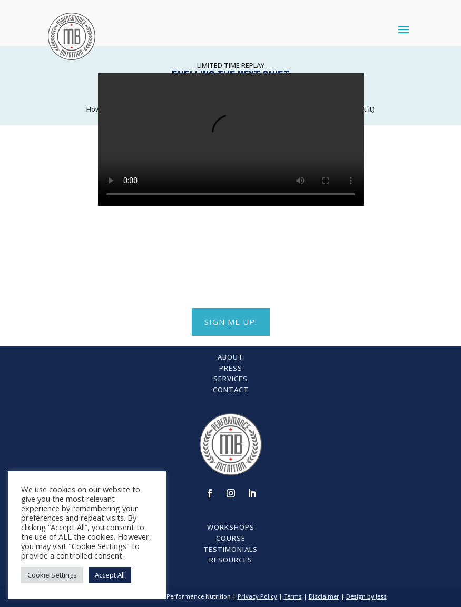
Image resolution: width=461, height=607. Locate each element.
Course (231, 538)
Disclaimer (324, 596)
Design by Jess (366, 596)
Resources (230, 559)
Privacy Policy (257, 596)
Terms (293, 596)
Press (230, 368)
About (230, 357)
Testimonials (230, 549)
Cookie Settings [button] (52, 575)
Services (230, 378)
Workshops (230, 527)
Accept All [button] (110, 575)
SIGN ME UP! (230, 321)
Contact (231, 389)
